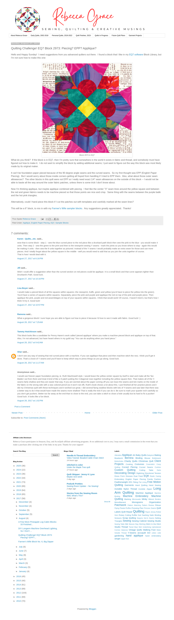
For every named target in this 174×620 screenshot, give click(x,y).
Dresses (129, 476)
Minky (144, 499)
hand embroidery (153, 536)
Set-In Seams (149, 518)
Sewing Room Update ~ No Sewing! (83, 486)
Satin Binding (155, 515)
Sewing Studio (154, 521)
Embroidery (119, 479)
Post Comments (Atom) (35, 418)
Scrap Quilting (129, 518)
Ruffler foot (136, 515)
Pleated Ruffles (125, 508)
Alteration (118, 455)
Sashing (145, 515)
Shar (19, 352)
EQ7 (52, 223)
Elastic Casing (155, 476)
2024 (19, 470)
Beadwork (118, 458)
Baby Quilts (141, 455)
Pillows (158, 505)
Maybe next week (74, 477)
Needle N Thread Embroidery (81, 455)
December (24, 502)
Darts (159, 470)
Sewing (127, 520)
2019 (19, 490)
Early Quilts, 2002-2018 (39, 35)
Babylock (150, 455)
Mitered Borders (154, 499)
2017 (19, 498)
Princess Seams (150, 508)
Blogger (92, 609)
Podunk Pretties (75, 484)
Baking (157, 455)
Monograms (137, 502)
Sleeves (132, 524)
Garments (129, 485)
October (23, 510)
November (24, 506)
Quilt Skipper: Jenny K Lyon (81, 474)
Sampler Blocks (62, 223)
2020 (19, 486)
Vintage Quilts (135, 530)
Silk (126, 524)
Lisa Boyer (22, 288)
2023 (19, 474)
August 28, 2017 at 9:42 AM (30, 342)
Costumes (139, 464)
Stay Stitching (140, 524)
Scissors (118, 518)
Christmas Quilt (146, 461)
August (22, 518)
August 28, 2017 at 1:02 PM (30, 400)
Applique (26, 223)
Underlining (147, 527)
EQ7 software (136, 54)
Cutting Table (146, 470)
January (23, 571)
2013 (19, 588)
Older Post (157, 413)
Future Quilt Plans (118, 35)
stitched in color (75, 465)
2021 (19, 482)
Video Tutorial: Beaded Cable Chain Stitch (85, 458)
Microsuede (136, 499)
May (21, 555)
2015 (19, 580)
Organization (155, 502)
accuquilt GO (143, 533)
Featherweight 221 (123, 482)
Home (87, 413)
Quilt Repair (126, 512)
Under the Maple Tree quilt (78, 467)
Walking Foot (149, 530)
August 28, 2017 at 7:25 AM (30, 322)
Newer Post (17, 413)
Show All (107, 501)
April (21, 559)
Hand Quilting (141, 485)
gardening (119, 535)
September (24, 514)
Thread (124, 527)
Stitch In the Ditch (153, 524)
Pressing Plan (137, 508)
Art (134, 455)
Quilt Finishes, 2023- (83, 35)
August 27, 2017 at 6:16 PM (30, 258)
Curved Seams (146, 467)
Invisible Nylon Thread (125, 489)
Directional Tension (153, 473)
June (21, 551)
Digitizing (140, 473)
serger (117, 538)
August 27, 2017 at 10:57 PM (30, 305)
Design (131, 473)
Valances (124, 530)
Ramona (21, 314)
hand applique (134, 535)
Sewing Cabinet (139, 521)
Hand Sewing (155, 485)
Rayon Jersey (150, 512)
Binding (139, 458)
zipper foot (125, 539)
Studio (117, 527)
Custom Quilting (124, 470)
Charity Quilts (130, 461)
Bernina (129, 458)
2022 (19, 478)
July (21, 547)
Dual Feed (138, 476)
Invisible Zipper (145, 489)
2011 (19, 597)
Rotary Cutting (125, 515)
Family (150, 479)
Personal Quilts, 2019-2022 (62, 35)
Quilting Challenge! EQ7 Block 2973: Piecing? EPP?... (35, 536)
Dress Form (119, 476)
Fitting (135, 482)
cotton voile (156, 533)
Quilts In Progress (101, 35)
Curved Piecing (129, 467)
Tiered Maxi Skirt (135, 527)
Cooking (129, 464)
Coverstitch (150, 464)
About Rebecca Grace (19, 35)
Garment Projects (135, 35)
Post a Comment (22, 406)
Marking (127, 499)
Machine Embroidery (135, 496)
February (23, 567)
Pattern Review (148, 505)
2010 (19, 601)
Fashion (157, 479)
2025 (19, 465)
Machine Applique (144, 493)
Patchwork (120, 505)
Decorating (120, 473)
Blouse (147, 458)
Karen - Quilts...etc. (26, 239)
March (22, 563)
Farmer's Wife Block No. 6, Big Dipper (36, 541)
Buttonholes (118, 461)
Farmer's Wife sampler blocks (67, 208)
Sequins (140, 518)
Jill (18, 268)
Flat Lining (143, 482)
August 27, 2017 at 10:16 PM (30, 279)
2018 (19, 494)
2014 (19, 584)
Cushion (158, 467)
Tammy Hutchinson (27, 331)
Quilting (138, 511)
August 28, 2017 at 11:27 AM (30, 362)
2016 (19, 576)
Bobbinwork (156, 458)
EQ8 (146, 476)
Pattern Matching (134, 505)
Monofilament (120, 502)
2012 (19, 592)
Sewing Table (119, 524)
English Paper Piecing (40, 223)
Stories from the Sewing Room (82, 493)
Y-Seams (132, 533)
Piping (116, 508)
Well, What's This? (75, 496)
